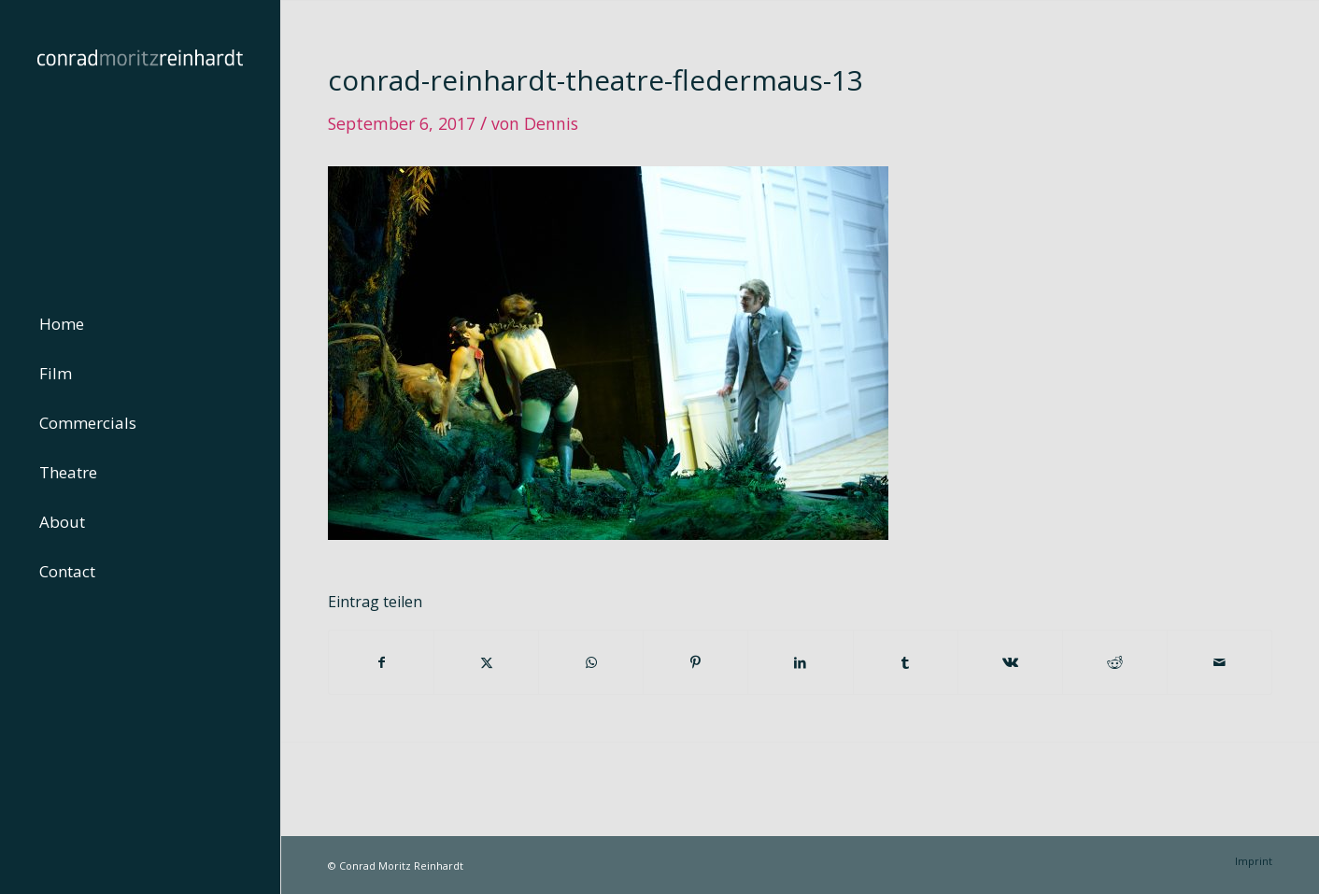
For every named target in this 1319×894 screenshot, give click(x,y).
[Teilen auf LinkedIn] (800, 662)
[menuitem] (140, 324)
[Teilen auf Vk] (1010, 662)
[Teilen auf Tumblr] (905, 662)
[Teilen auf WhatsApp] (591, 662)
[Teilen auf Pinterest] (695, 662)
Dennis (551, 123)
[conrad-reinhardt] (140, 140)
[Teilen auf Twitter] (486, 662)
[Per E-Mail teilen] (1219, 662)
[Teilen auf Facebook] (381, 662)
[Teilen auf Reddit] (1115, 662)
